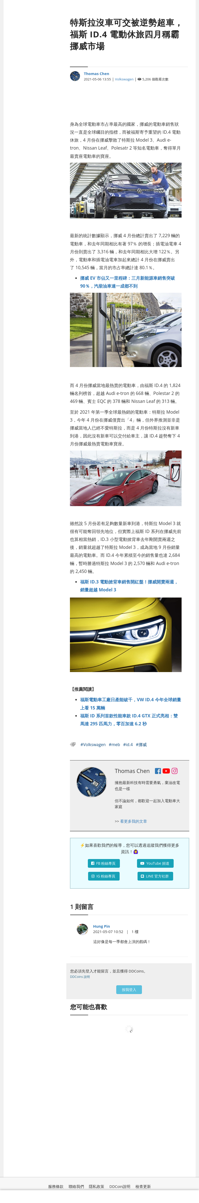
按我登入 (129, 989)
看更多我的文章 (133, 821)
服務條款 (56, 1186)
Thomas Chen (96, 73)
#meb (115, 744)
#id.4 (128, 744)
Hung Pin (101, 926)
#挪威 (141, 744)
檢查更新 (143, 1186)
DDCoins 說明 (80, 977)
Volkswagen (124, 79)
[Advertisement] (125, 98)
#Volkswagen (93, 744)
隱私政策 (96, 1186)
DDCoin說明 (119, 1186)
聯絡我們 (76, 1186)
